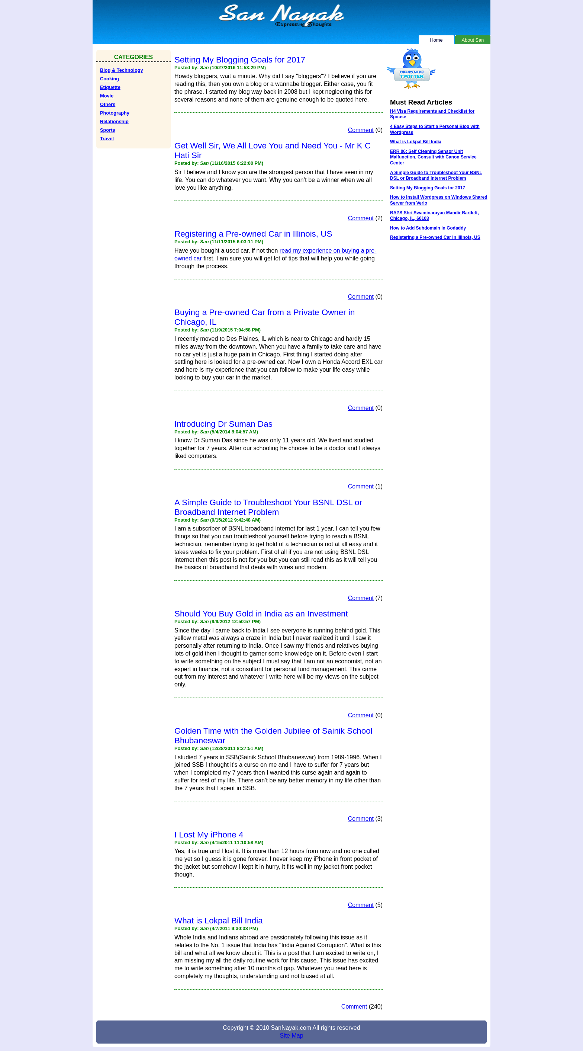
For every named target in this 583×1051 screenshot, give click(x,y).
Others (107, 104)
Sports (107, 130)
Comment (361, 130)
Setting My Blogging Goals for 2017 (239, 59)
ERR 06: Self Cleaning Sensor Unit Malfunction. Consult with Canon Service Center (433, 157)
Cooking (109, 78)
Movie (106, 96)
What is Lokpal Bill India (218, 920)
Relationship (114, 121)
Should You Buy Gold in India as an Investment (261, 613)
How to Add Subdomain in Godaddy (428, 228)
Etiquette (110, 87)
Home (436, 39)
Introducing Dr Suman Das (223, 424)
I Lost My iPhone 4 (208, 834)
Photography (114, 113)
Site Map (291, 1035)
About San (472, 39)
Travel (107, 138)
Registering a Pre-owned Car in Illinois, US (253, 233)
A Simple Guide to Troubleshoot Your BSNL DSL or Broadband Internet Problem (268, 507)
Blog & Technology (121, 70)
